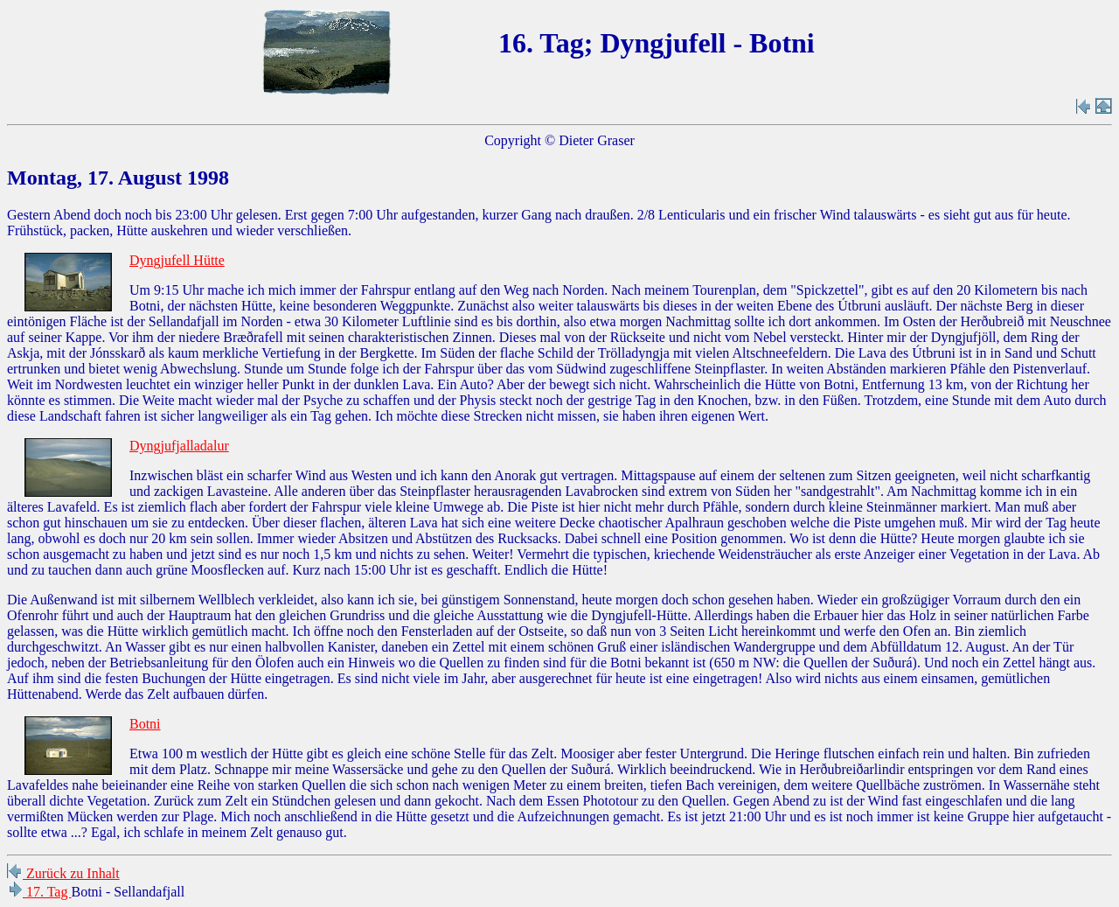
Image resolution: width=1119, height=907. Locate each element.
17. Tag (39, 891)
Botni (145, 723)
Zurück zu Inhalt (63, 873)
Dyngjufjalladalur (179, 445)
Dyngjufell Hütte (177, 260)
